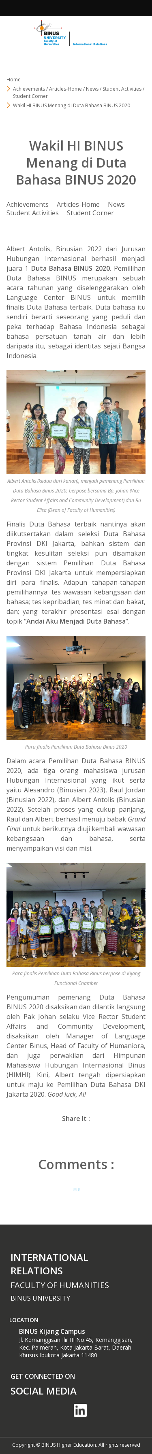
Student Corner (90, 213)
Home (13, 79)
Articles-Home (78, 204)
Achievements (27, 204)
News (116, 204)
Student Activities (32, 213)
